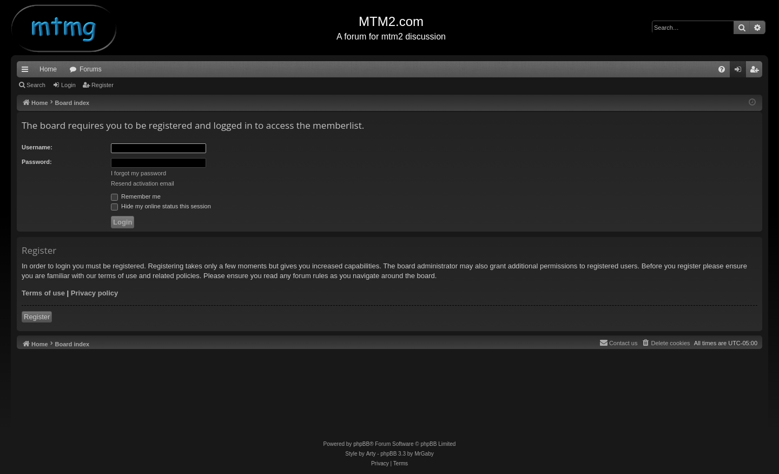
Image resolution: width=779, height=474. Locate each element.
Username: (37, 147)
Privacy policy (94, 293)
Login (68, 85)
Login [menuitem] (740, 71)
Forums (91, 69)
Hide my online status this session (161, 206)
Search (36, 85)
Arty (371, 454)
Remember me (136, 196)
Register (102, 85)
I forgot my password (138, 173)
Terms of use (43, 293)
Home (48, 69)
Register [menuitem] (756, 71)
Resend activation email (142, 183)
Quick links (27, 71)
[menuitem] (722, 69)
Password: (37, 162)
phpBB (361, 444)
